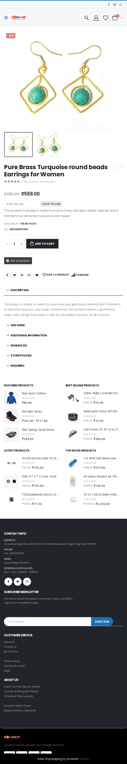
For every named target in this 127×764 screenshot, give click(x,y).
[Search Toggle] (86, 18)
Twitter (14, 275)
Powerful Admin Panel (17, 705)
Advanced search (14, 666)
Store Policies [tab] (21, 355)
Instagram (27, 582)
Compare (82, 275)
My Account (11, 651)
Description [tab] (19, 290)
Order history (12, 661)
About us (9, 642)
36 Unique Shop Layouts (18, 696)
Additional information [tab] (29, 335)
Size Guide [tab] (18, 325)
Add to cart (44, 244)
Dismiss (84, 759)
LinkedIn (22, 275)
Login (7, 670)
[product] (11, 398)
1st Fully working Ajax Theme (21, 691)
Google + (29, 275)
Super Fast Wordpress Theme (22, 686)
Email (37, 275)
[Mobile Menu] (7, 17)
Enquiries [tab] (17, 366)
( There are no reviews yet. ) (38, 181)
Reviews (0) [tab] (19, 346)
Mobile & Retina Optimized (20, 710)
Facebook (7, 275)
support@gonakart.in (17, 562)
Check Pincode (51, 204)
